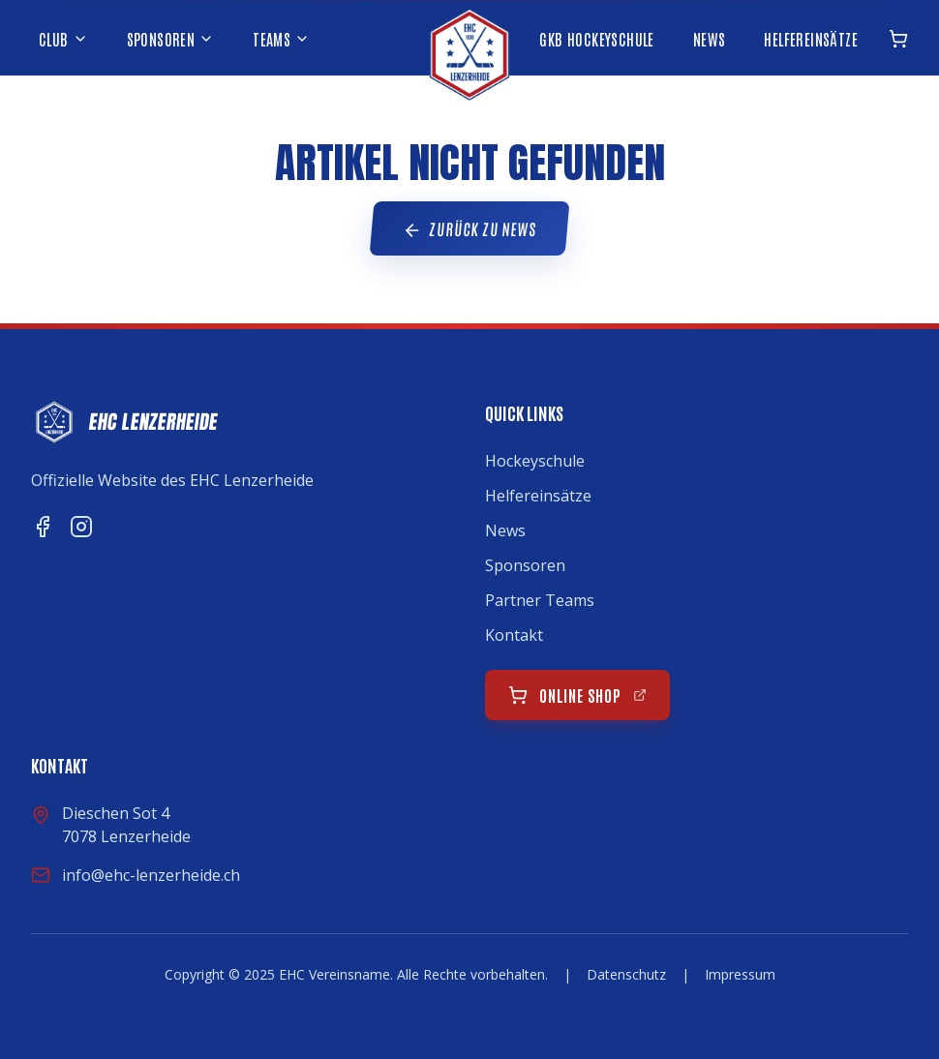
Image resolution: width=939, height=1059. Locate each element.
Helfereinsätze (538, 495)
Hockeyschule (535, 460)
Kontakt (514, 635)
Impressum (740, 974)
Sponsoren (525, 565)
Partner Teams (539, 600)
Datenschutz (626, 974)
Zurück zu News (469, 229)
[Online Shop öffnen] (898, 38)
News (505, 530)
